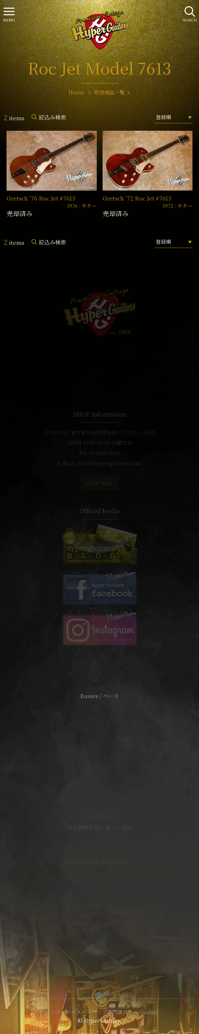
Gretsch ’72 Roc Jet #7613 (137, 198)
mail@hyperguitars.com (109, 463)
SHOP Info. (99, 483)
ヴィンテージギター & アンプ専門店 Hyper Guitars (99, 1011)
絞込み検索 (52, 117)
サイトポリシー (100, 816)
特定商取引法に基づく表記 (99, 827)
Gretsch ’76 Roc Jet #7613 (41, 198)
